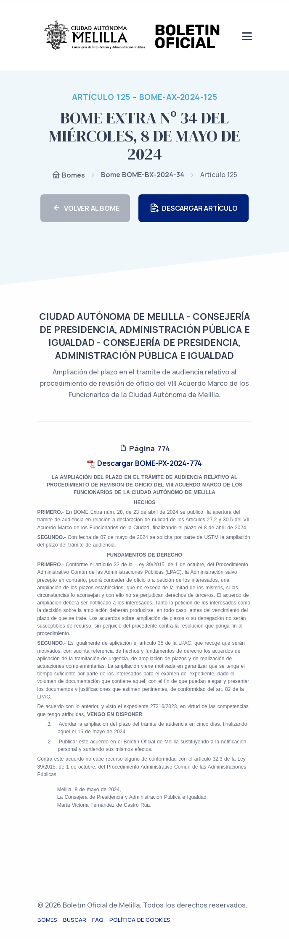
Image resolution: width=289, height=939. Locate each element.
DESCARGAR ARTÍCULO (193, 208)
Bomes (68, 176)
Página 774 (144, 448)
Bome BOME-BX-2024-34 (142, 174)
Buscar (74, 919)
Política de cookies (139, 919)
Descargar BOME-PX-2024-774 (144, 463)
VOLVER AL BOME (85, 208)
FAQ (97, 919)
